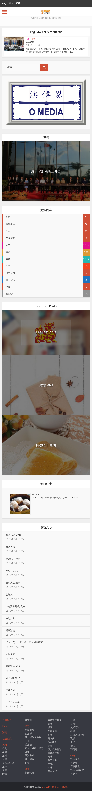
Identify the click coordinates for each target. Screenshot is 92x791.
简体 (11, 3)
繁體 (18, 3)
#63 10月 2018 (46, 332)
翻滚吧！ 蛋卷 (46, 445)
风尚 (28, 39)
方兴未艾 (10, 654)
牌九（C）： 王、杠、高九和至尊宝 (24, 642)
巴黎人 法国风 (13, 582)
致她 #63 (46, 385)
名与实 (9, 594)
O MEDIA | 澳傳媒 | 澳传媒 (54, 786)
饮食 (34, 39)
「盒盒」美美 (13, 702)
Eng (4, 3)
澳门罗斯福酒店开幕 (46, 171)
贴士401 (36, 494)
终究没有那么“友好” (16, 606)
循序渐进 (10, 630)
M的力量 (10, 618)
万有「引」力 (13, 570)
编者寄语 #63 (13, 666)
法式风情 (30, 41)
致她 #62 (10, 690)
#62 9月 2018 (13, 678)
